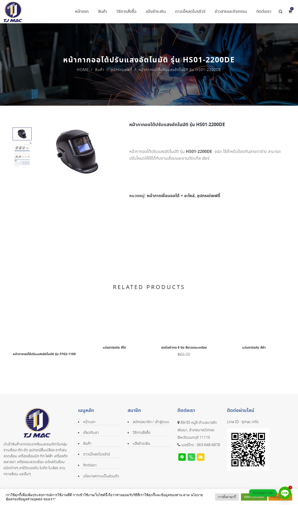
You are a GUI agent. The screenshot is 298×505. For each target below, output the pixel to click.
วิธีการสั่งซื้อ (141, 432)
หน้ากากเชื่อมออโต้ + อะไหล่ (171, 196)
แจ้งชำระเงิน (141, 443)
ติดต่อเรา (90, 465)
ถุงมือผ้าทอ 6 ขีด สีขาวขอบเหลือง (184, 347)
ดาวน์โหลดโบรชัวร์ (96, 454)
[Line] (285, 493)
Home (83, 70)
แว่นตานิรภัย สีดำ (254, 347)
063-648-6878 (208, 445)
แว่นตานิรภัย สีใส (114, 347)
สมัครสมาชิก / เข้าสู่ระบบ (151, 422)
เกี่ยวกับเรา (91, 432)
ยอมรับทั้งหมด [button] (254, 496)
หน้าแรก (89, 422)
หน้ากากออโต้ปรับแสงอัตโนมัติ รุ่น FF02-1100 (44, 354)
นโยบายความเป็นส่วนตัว (101, 476)
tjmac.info (250, 422)
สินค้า (99, 70)
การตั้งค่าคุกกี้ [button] (227, 497)
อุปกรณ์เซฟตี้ (121, 70)
